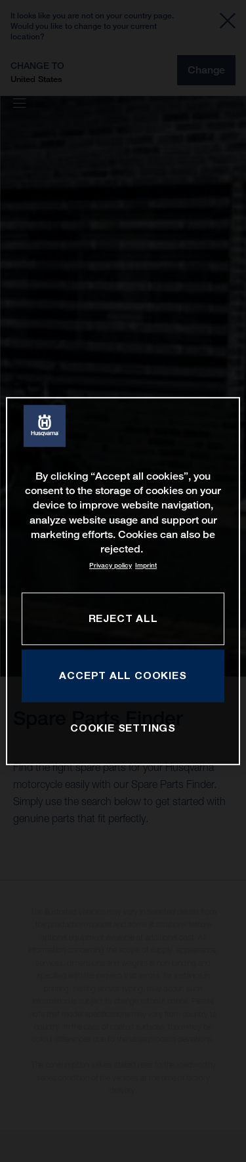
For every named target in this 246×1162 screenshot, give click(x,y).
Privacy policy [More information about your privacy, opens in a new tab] (110, 565)
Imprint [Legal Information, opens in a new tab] (146, 565)
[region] (122, 581)
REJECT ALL (123, 618)
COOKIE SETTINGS (123, 728)
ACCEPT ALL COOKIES (122, 675)
